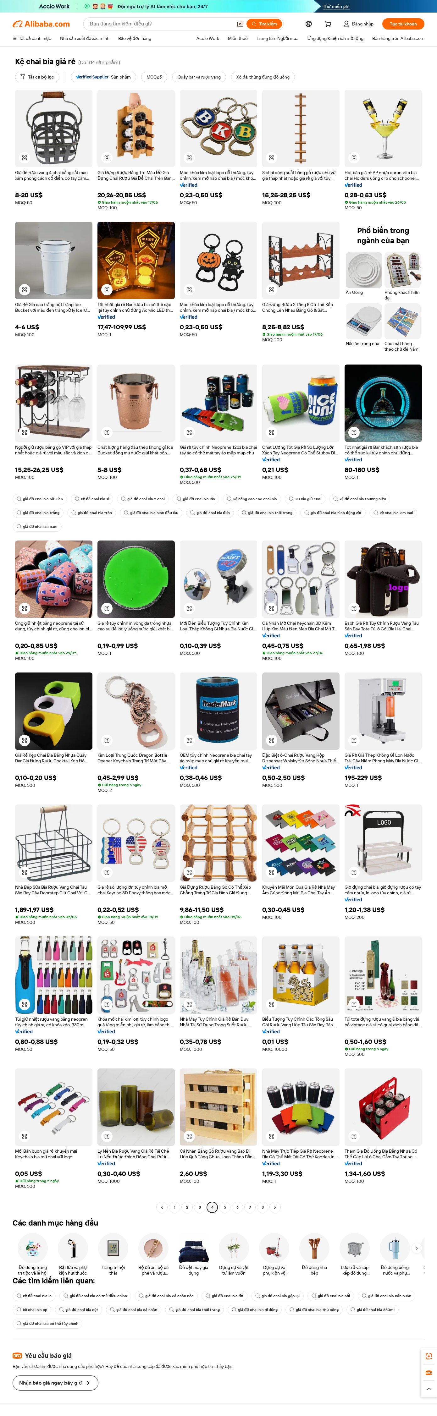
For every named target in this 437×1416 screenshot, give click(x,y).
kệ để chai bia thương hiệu (359, 499)
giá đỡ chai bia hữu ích (40, 499)
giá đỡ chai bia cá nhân (133, 1309)
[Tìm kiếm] (264, 24)
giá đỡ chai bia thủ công (314, 1309)
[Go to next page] (275, 1207)
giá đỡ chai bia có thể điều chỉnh (95, 1295)
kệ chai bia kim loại (393, 512)
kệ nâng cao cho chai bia (252, 499)
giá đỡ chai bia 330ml (373, 1309)
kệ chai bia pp (32, 1309)
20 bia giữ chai (305, 499)
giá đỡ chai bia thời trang (267, 512)
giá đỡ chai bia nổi (331, 1295)
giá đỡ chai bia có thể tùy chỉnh (47, 1323)
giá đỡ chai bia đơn (210, 512)
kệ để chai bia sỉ (92, 499)
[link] (429, 1356)
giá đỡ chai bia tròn (91, 512)
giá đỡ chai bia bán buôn (386, 1295)
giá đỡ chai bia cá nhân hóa (166, 1295)
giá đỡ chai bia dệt (78, 1309)
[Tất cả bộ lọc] (37, 77)
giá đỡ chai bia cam (37, 526)
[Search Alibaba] (160, 23)
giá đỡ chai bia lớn (196, 499)
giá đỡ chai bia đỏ (224, 1295)
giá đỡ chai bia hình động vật (332, 512)
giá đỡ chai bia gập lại (277, 1295)
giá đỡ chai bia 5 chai (143, 499)
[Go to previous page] (162, 1207)
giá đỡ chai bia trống (38, 512)
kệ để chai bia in (34, 1295)
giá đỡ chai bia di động (255, 1309)
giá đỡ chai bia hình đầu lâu (151, 512)
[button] (240, 24)
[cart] (329, 24)
